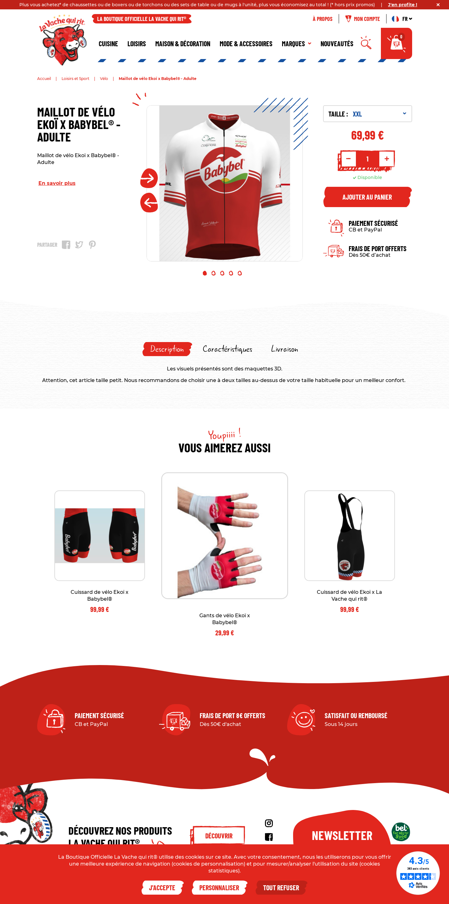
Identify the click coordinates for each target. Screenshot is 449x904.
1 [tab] (205, 273)
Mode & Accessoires (246, 43)
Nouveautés (337, 43)
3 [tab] (222, 273)
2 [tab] (214, 273)
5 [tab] (240, 273)
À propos (322, 18)
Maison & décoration (182, 43)
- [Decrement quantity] (348, 158)
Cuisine (108, 43)
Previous (149, 202)
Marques (296, 43)
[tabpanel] (224, 183)
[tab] (167, 349)
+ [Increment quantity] (386, 158)
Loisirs (136, 43)
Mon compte (362, 18)
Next (149, 178)
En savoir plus (57, 183)
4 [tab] (231, 273)
